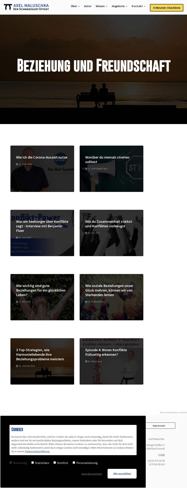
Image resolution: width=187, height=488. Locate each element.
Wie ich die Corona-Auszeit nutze (41, 157)
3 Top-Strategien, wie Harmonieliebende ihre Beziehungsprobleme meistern (40, 354)
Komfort (61, 462)
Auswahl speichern (91, 473)
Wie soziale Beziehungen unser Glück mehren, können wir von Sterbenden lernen (109, 290)
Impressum (159, 425)
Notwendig (18, 462)
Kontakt (137, 7)
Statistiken (40, 462)
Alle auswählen (122, 473)
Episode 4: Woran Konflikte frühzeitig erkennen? (106, 352)
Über (74, 7)
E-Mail (162, 454)
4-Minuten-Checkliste (166, 7)
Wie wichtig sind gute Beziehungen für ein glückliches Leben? (41, 290)
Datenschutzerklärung (37, 451)
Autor (88, 7)
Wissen (100, 7)
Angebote (118, 7)
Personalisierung (85, 462)
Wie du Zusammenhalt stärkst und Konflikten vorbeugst (108, 223)
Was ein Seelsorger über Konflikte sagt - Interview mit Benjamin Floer (42, 226)
